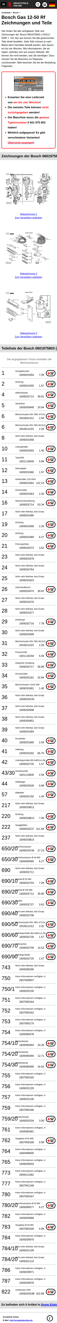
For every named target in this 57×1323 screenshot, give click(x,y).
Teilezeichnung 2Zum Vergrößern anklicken (28, 273)
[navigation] (3, 4)
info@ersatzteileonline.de (21, 1320)
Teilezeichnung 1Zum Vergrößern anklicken (28, 214)
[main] (28, 660)
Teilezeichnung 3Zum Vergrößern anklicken (28, 333)
